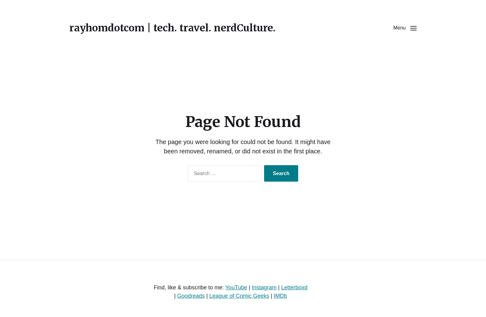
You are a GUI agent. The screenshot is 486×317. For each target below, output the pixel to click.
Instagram (264, 287)
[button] (405, 28)
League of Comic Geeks (239, 296)
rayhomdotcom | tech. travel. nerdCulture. (172, 28)
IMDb (280, 296)
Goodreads (191, 296)
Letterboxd (294, 287)
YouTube (236, 287)
